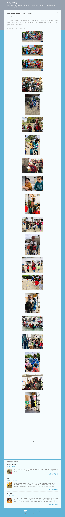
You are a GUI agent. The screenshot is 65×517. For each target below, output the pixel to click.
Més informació (53, 474)
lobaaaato (38, 513)
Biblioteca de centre (11, 464)
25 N (8, 478)
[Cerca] (60, 3)
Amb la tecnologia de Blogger (32, 511)
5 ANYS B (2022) (12, 3)
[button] (57, 13)
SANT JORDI (9, 493)
